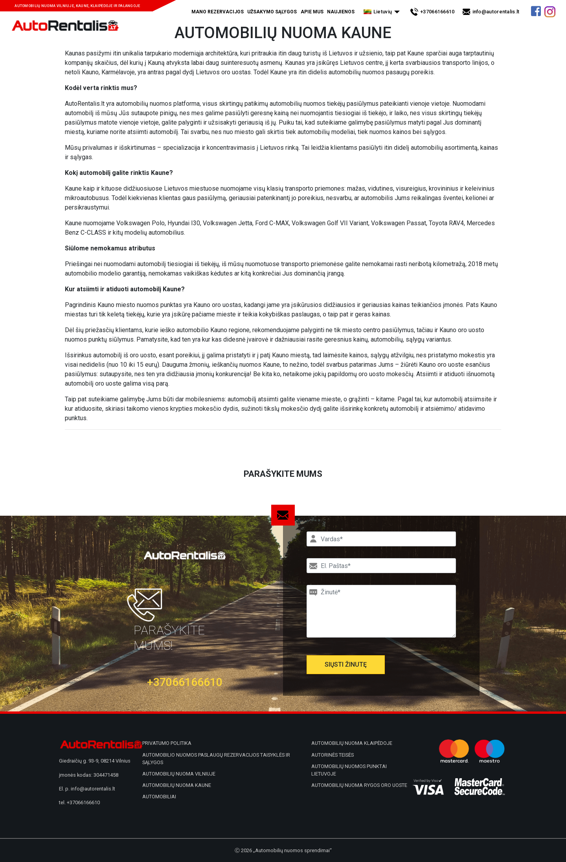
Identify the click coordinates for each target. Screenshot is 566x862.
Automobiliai (159, 797)
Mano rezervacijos (217, 12)
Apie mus (312, 12)
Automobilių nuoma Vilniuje (178, 774)
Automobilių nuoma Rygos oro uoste (359, 785)
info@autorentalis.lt (496, 12)
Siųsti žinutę (346, 664)
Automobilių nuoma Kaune (176, 785)
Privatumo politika (166, 743)
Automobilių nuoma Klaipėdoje (351, 743)
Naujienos (341, 12)
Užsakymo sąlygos (272, 12)
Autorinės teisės (332, 755)
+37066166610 (437, 12)
